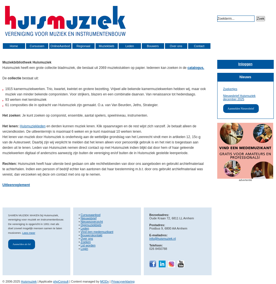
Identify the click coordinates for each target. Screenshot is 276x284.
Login (84, 248)
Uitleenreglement (16, 185)
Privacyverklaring (122, 281)
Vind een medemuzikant (97, 231)
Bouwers (153, 46)
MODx (104, 281)
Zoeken (86, 242)
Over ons (176, 46)
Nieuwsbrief (88, 218)
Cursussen (37, 46)
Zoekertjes (230, 89)
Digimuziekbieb (91, 225)
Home (14, 46)
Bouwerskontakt (91, 235)
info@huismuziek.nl (162, 238)
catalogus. (196, 68)
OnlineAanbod (60, 46)
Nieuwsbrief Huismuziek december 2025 (239, 97)
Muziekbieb (106, 46)
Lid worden (88, 245)
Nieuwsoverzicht (92, 221)
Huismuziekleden (32, 126)
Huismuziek (29, 281)
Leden (129, 46)
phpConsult (61, 281)
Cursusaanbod (90, 215)
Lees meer (28, 232)
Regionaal (83, 46)
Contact (199, 46)
